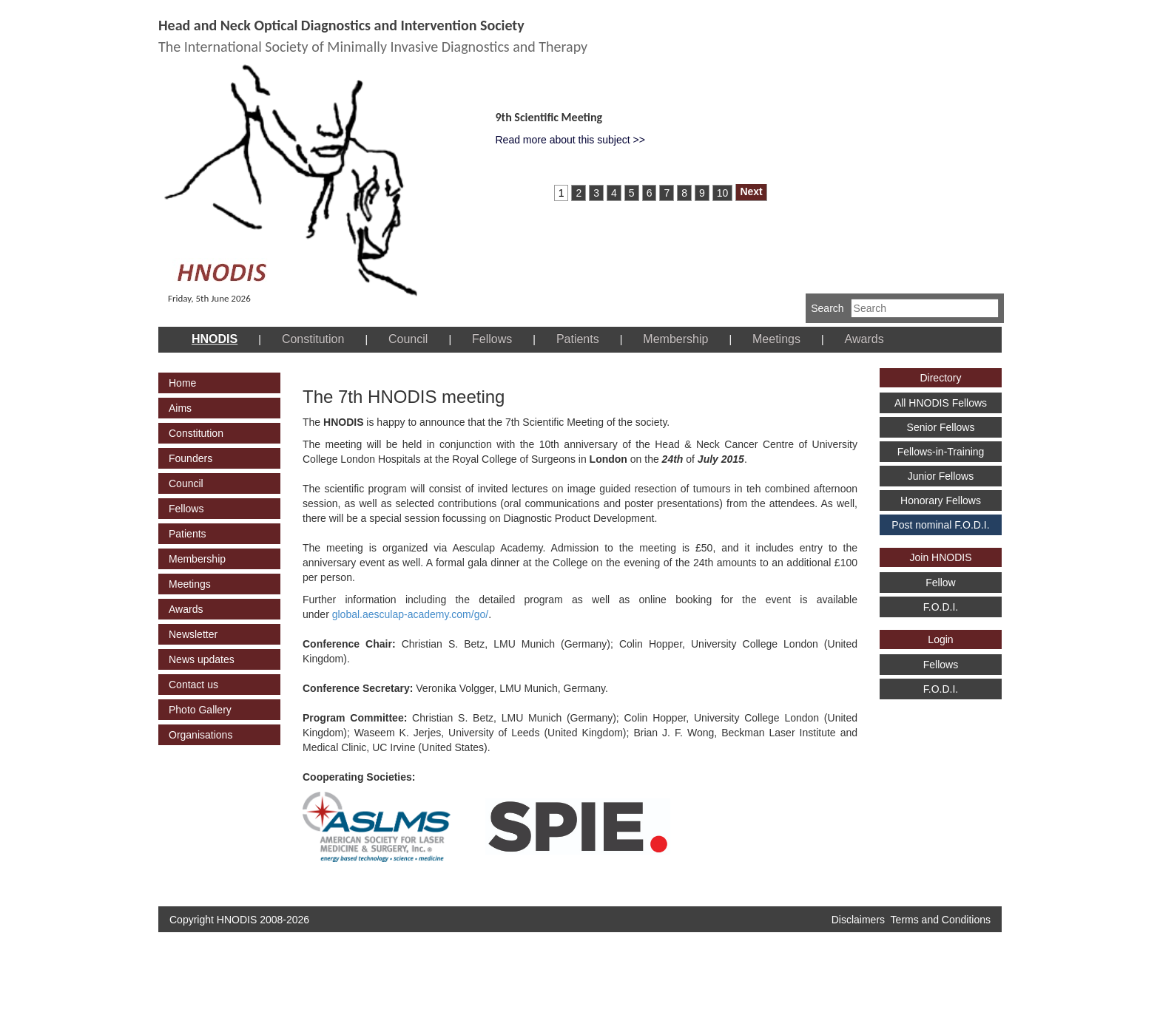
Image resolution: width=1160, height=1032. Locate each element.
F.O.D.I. (940, 607)
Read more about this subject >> (570, 140)
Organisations (200, 735)
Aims (180, 408)
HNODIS (214, 339)
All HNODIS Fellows (940, 403)
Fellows (492, 339)
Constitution (313, 339)
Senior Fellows (941, 427)
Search (827, 308)
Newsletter (193, 634)
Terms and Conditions (941, 920)
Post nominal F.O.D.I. (940, 525)
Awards (864, 339)
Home (182, 383)
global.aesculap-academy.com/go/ (410, 614)
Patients (577, 339)
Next (751, 191)
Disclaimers (858, 920)
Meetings (776, 339)
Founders (190, 458)
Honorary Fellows (940, 500)
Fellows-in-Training (941, 452)
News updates (202, 659)
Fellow (940, 582)
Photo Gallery (200, 710)
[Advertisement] (935, 791)
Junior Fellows (941, 476)
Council (408, 339)
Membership (675, 339)
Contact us (193, 684)
